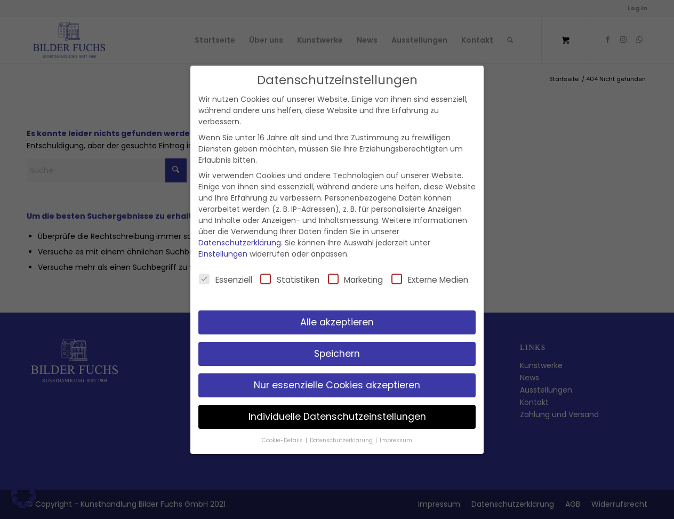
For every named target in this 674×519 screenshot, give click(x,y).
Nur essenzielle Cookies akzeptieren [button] (337, 385)
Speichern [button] (337, 353)
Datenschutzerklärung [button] (342, 440)
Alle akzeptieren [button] (337, 322)
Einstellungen (222, 254)
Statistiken (289, 279)
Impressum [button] (396, 440)
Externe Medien (429, 279)
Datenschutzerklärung (239, 242)
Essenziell (225, 279)
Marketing (355, 279)
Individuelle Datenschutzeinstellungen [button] (337, 416)
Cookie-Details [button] (283, 440)
